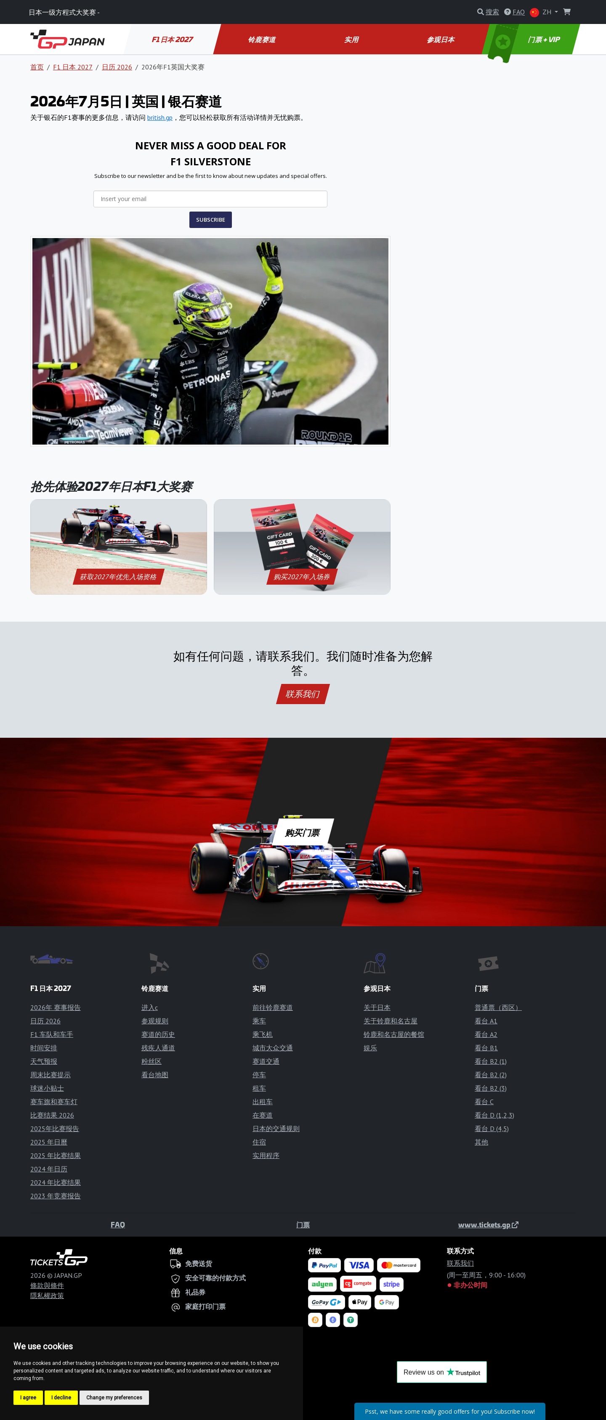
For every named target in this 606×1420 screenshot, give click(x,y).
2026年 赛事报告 (55, 1007)
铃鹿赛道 (262, 39)
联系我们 (303, 694)
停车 (259, 1074)
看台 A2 (486, 1034)
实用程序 (265, 1155)
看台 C (484, 1101)
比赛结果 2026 (52, 1115)
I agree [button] (28, 1398)
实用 (352, 39)
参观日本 (441, 39)
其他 (481, 1142)
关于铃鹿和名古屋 (390, 1021)
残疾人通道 (158, 1048)
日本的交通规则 (276, 1128)
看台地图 (154, 1074)
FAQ (118, 1224)
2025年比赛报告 (54, 1128)
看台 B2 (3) (491, 1088)
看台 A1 (486, 1021)
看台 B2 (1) (491, 1061)
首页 (37, 67)
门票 (303, 1224)
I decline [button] (61, 1398)
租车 (259, 1088)
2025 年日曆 (48, 1142)
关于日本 (377, 1007)
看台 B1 (486, 1048)
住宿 (259, 1142)
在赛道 (262, 1115)
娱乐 (370, 1048)
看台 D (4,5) (492, 1128)
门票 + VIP (525, 39)
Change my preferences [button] (114, 1398)
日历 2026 (117, 67)
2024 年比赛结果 (55, 1182)
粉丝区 (151, 1061)
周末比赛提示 (50, 1074)
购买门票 (303, 832)
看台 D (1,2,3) (494, 1115)
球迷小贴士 (47, 1088)
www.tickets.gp (488, 1224)
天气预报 (43, 1061)
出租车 (262, 1101)
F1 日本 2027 (172, 39)
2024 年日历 (48, 1169)
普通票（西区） (498, 1007)
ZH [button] (541, 12)
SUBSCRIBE (210, 219)
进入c (149, 1007)
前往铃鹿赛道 (272, 1007)
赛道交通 (265, 1061)
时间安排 (43, 1048)
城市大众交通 (272, 1048)
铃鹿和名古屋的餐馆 (394, 1034)
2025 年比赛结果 (55, 1155)
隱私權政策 (47, 1295)
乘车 (259, 1021)
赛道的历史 (158, 1034)
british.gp (160, 117)
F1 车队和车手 (51, 1034)
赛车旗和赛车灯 (53, 1101)
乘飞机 (262, 1034)
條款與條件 (47, 1285)
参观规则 (154, 1021)
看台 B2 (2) (491, 1074)
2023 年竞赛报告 (55, 1196)
